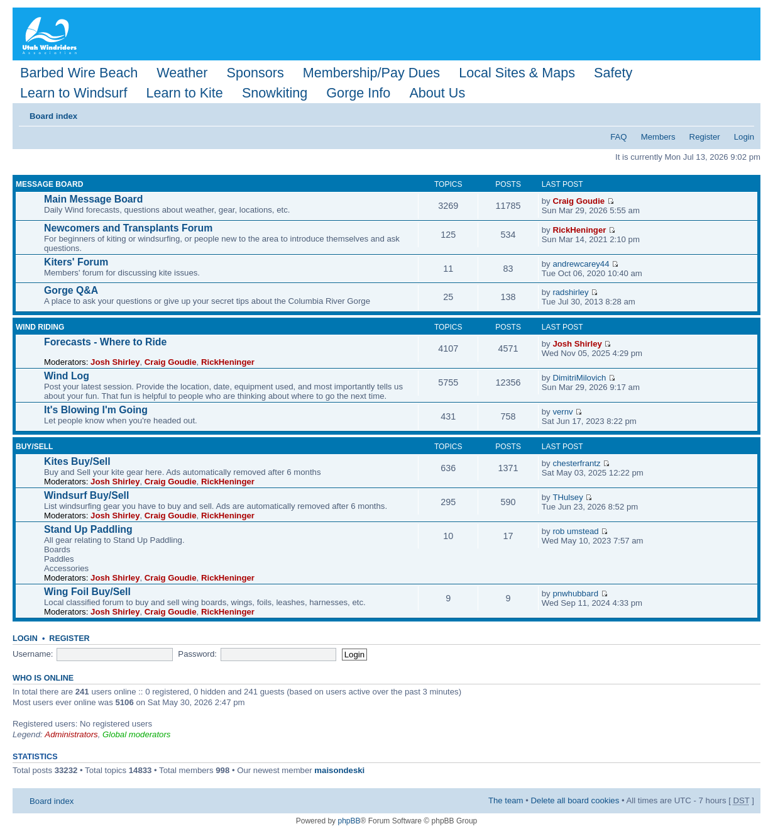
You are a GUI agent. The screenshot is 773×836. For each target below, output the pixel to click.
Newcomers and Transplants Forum (128, 228)
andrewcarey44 (580, 264)
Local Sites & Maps (517, 73)
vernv (562, 411)
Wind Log (66, 376)
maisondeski (339, 770)
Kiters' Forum (76, 262)
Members (658, 137)
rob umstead (575, 531)
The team (506, 800)
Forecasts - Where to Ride (105, 342)
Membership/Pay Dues (371, 73)
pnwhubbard (575, 593)
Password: (197, 654)
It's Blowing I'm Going (96, 409)
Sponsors (254, 73)
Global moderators (136, 734)
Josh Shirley (115, 362)
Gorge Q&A (71, 290)
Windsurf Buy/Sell (86, 495)
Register (704, 137)
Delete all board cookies (575, 800)
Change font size (745, 112)
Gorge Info (358, 93)
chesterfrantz (576, 463)
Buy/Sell (34, 446)
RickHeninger (579, 230)
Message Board (49, 184)
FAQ (618, 137)
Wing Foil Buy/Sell (87, 591)
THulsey (567, 497)
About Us (437, 93)
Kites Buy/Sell (77, 461)
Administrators (71, 734)
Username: (33, 654)
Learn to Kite (184, 93)
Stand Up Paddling (88, 529)
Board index (53, 116)
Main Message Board (93, 199)
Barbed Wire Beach (79, 73)
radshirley (570, 292)
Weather (181, 73)
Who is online (43, 678)
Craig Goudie (578, 201)
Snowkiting (274, 93)
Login (744, 137)
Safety (613, 73)
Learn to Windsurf (73, 93)
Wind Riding (40, 327)
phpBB (348, 820)
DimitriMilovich (579, 377)
